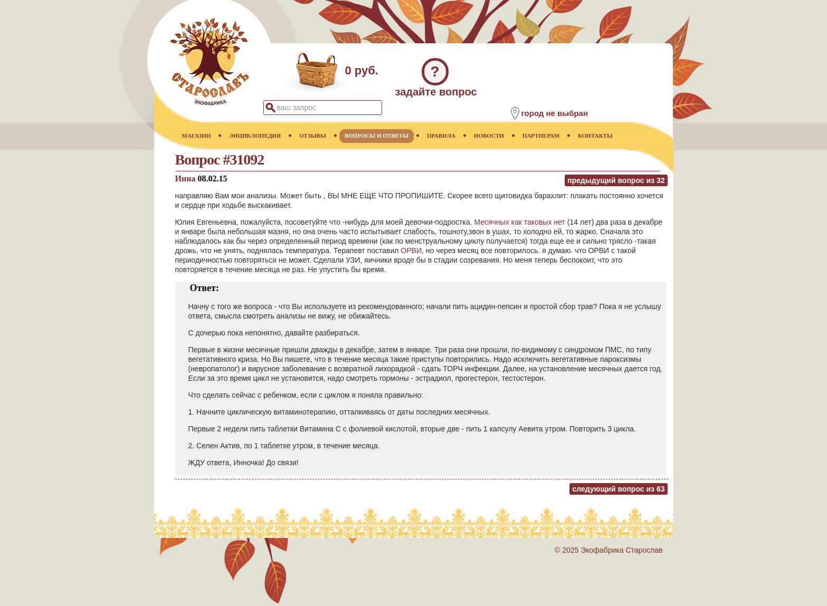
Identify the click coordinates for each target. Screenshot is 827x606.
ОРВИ (411, 250)
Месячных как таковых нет (519, 222)
